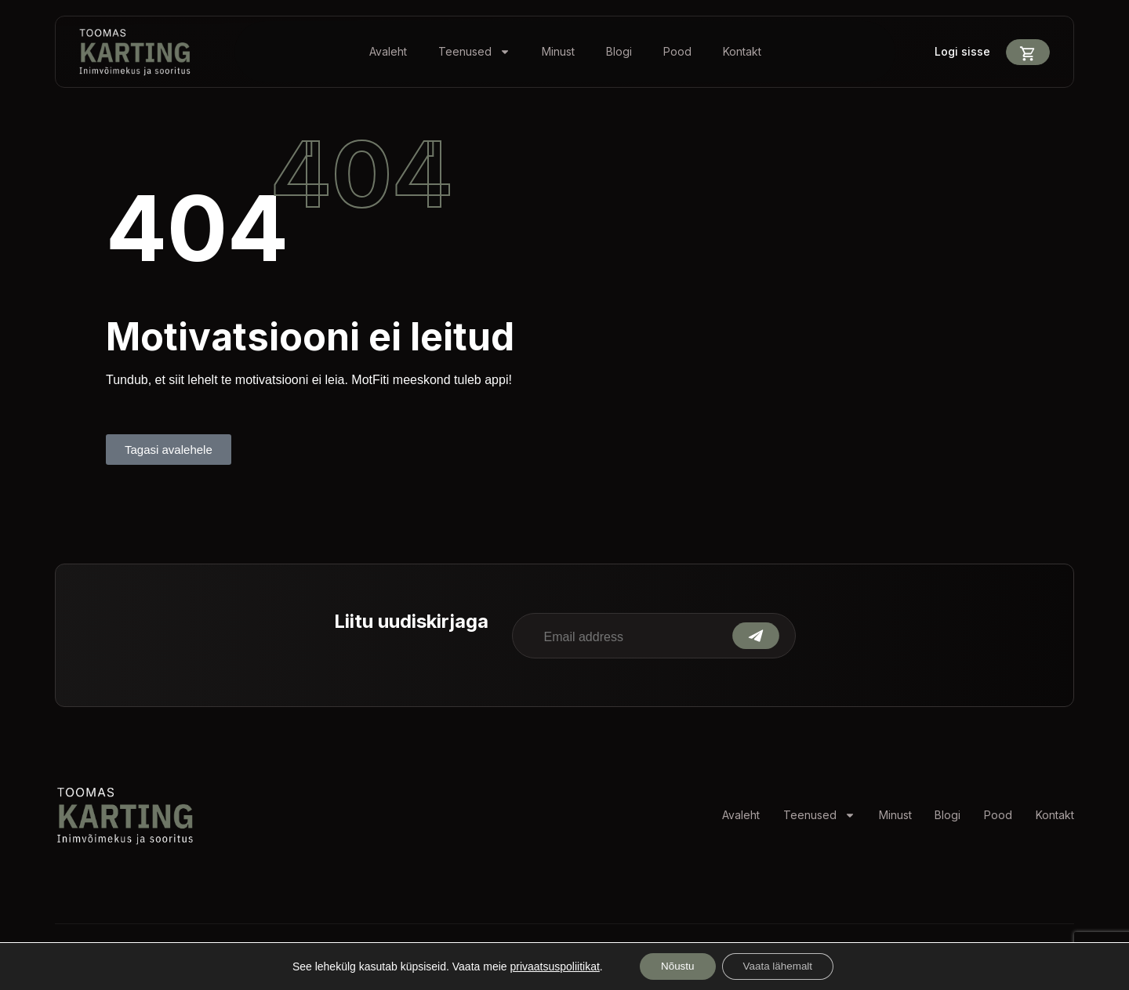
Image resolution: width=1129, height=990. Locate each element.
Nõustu (673, 965)
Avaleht (388, 51)
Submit (755, 635)
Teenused (474, 51)
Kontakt (742, 51)
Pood (677, 51)
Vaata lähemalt (781, 965)
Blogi (619, 51)
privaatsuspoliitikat (548, 965)
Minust (558, 51)
